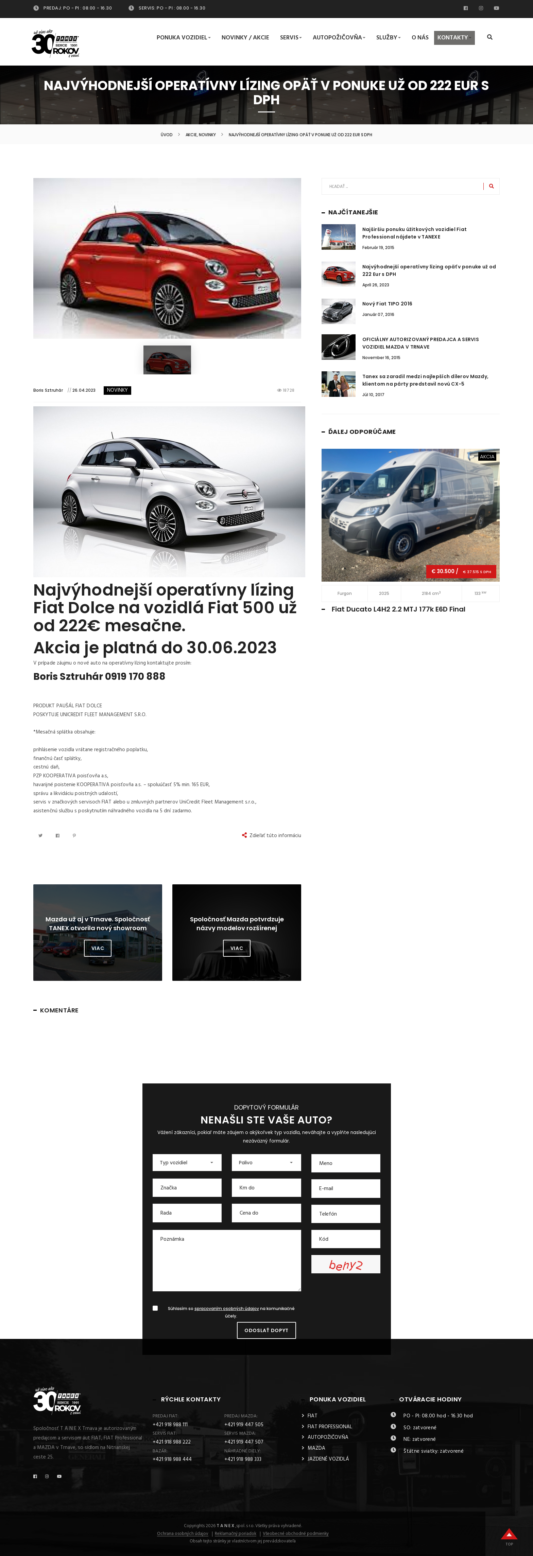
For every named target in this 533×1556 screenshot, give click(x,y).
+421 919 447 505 (243, 1425)
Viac (97, 948)
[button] (187, 1162)
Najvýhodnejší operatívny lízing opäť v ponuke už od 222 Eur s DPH (429, 270)
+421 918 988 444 (172, 1459)
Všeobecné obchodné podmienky (296, 1534)
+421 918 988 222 (172, 1442)
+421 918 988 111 (170, 1425)
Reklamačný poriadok (235, 1534)
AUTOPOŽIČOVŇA (328, 1437)
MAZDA (316, 1448)
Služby (388, 38)
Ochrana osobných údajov (182, 1534)
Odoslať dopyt (266, 1330)
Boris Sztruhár (48, 390)
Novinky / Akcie (245, 38)
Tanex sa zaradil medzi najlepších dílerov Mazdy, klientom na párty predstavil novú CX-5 (425, 380)
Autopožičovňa (339, 38)
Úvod (167, 135)
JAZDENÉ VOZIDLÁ (328, 1459)
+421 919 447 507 (243, 1442)
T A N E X (225, 1526)
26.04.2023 (84, 390)
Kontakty (454, 38)
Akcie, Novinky (201, 135)
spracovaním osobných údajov (226, 1308)
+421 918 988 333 (242, 1459)
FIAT (312, 1416)
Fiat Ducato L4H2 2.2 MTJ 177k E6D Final (398, 609)
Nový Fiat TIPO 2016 (387, 303)
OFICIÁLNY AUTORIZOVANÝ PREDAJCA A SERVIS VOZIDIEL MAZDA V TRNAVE (420, 343)
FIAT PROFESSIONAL (330, 1427)
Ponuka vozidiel (184, 38)
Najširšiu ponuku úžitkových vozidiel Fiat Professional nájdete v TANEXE (414, 233)
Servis (291, 38)
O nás (420, 38)
